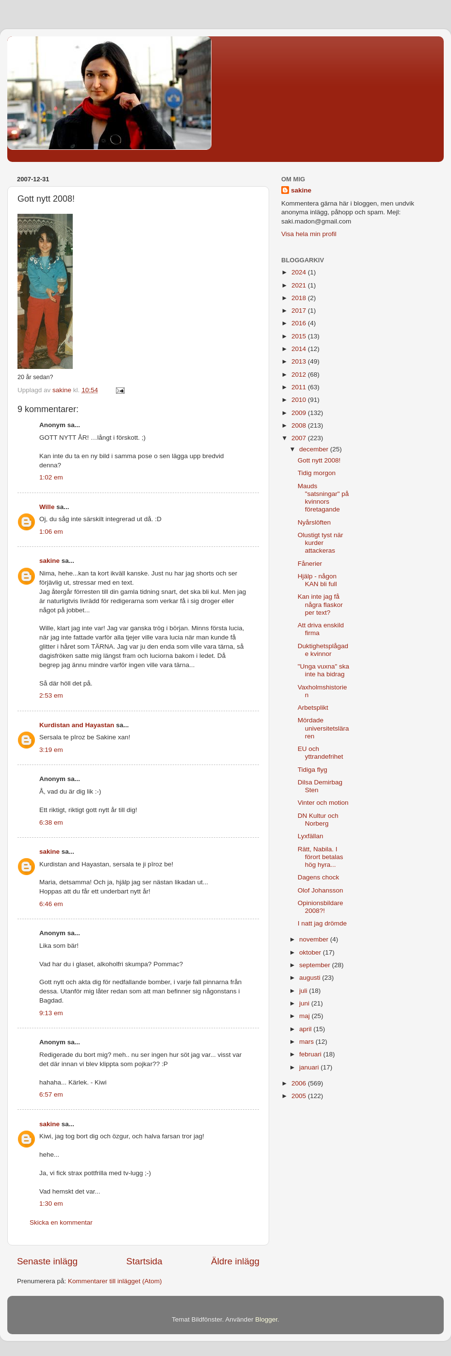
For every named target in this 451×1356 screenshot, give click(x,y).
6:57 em (51, 1094)
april (306, 1029)
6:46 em (51, 904)
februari (311, 1054)
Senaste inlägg (47, 1261)
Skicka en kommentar (61, 1222)
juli (304, 990)
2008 (299, 425)
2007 (299, 438)
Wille (46, 506)
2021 (299, 285)
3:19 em (51, 749)
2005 (299, 1096)
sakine (49, 560)
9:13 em (51, 1013)
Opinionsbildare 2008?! (320, 906)
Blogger (266, 1319)
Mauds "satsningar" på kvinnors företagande (323, 497)
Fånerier (310, 563)
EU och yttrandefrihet (320, 752)
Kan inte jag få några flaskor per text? (320, 604)
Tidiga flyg (312, 769)
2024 (299, 272)
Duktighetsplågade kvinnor (323, 649)
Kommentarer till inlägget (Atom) (115, 1281)
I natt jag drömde (322, 923)
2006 (299, 1083)
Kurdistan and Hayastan (76, 725)
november (314, 939)
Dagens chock (318, 877)
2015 (299, 336)
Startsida (144, 1261)
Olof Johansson (320, 890)
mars (307, 1041)
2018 (299, 298)
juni (305, 1003)
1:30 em (51, 1203)
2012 (299, 374)
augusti (310, 977)
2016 (299, 323)
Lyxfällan (310, 836)
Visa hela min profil (309, 234)
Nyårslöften (314, 522)
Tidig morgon (317, 473)
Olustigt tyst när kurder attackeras (320, 542)
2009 (299, 412)
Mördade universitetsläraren (323, 728)
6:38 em (51, 822)
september (315, 965)
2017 (299, 310)
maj (305, 1016)
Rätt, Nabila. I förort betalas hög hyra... (320, 857)
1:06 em (51, 531)
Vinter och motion (323, 802)
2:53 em (51, 695)
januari (310, 1067)
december (314, 449)
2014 (299, 348)
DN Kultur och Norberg (318, 819)
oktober (311, 952)
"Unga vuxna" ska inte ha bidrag (323, 670)
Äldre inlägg (235, 1261)
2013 (299, 361)
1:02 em (51, 477)
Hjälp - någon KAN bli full (317, 580)
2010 (299, 399)
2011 (299, 387)
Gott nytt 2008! (319, 460)
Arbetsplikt (313, 707)
